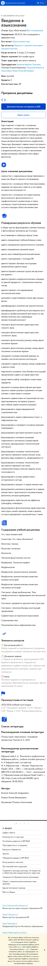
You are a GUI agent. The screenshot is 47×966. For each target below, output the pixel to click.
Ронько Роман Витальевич (23, 70)
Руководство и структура (13, 837)
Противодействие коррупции (15, 866)
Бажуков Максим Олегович (28, 64)
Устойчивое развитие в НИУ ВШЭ (16, 841)
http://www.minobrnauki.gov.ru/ (15, 905)
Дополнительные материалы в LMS (23, 106)
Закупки (6, 853)
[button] (16, 824)
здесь (19, 947)
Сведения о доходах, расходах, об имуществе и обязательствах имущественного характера (22, 871)
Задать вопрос (23, 115)
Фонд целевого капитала (13, 862)
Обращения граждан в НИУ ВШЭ (16, 858)
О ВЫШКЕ (7, 828)
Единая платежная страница (14, 888)
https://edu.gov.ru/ (10, 914)
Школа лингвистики (21, 41)
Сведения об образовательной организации (21, 877)
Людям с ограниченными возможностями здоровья (19, 882)
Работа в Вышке (9, 892)
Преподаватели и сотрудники (15, 845)
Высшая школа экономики (15, 3)
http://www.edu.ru (10, 923)
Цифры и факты (9, 832)
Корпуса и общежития (12, 849)
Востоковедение (34, 30)
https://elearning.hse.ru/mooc (15, 932)
